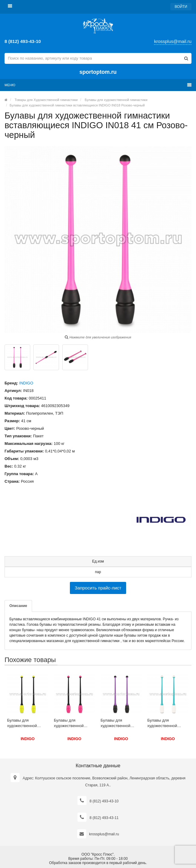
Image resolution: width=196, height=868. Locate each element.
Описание (18, 606)
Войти (181, 7)
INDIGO (26, 383)
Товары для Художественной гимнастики (46, 100)
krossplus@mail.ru (172, 41)
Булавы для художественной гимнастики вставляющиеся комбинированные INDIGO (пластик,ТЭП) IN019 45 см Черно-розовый (73, 723)
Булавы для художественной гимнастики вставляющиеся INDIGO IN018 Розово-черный (77, 105)
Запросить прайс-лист (98, 587)
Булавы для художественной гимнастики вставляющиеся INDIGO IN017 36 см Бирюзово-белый (165, 723)
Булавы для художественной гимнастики (116, 100)
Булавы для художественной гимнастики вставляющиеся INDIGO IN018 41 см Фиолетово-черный (119, 723)
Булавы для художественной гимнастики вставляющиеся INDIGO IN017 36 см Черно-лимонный (25, 723)
